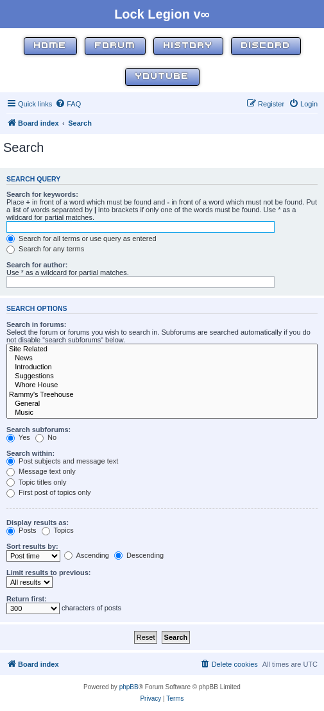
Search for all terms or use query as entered (81, 238)
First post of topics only (48, 492)
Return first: (26, 599)
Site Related (162, 349)
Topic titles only (36, 482)
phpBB (129, 686)
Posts (21, 530)
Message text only (41, 471)
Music (162, 412)
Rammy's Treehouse (162, 394)
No (45, 437)
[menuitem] (68, 104)
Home (50, 46)
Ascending (86, 555)
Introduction (162, 367)
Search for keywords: (42, 194)
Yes (18, 437)
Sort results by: (32, 546)
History (188, 46)
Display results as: (37, 522)
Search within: (30, 453)
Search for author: (36, 265)
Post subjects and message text (62, 461)
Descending (139, 555)
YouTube (162, 76)
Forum (115, 46)
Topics (58, 530)
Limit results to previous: (48, 572)
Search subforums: (38, 429)
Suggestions (162, 376)
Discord (266, 46)
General (162, 403)
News (162, 358)
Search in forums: (36, 324)
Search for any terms (45, 249)
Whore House (162, 385)
